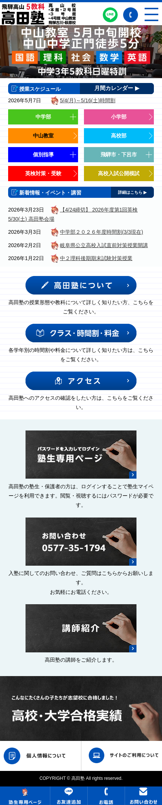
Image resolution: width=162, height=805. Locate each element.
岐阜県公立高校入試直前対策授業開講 (104, 245)
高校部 (118, 136)
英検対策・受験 (43, 173)
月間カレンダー (116, 88)
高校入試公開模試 (118, 173)
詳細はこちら (132, 192)
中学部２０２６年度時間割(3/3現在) (101, 232)
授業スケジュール (40, 89)
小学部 (118, 117)
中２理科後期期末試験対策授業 (96, 258)
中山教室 (43, 136)
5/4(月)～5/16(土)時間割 (87, 100)
